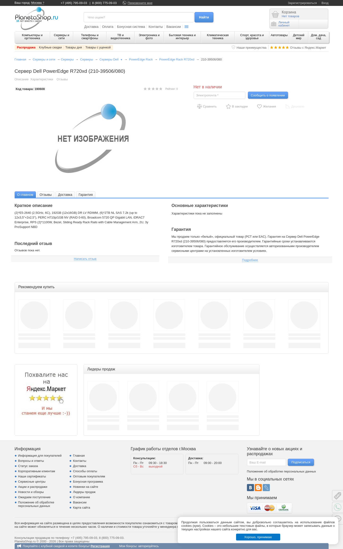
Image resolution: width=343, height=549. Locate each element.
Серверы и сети (61, 36)
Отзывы (62, 79)
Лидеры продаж (84, 492)
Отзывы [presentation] (46, 195)
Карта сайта (81, 507)
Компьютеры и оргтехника (32, 36)
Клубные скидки (50, 47)
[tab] (25, 194)
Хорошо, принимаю (258, 537)
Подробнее (250, 260)
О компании (81, 497)
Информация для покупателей (40, 455)
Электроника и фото (149, 36)
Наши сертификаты (32, 476)
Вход (325, 3)
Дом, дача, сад (318, 36)
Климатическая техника (218, 36)
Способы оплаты (85, 471)
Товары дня (73, 47)
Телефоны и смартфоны (89, 36)
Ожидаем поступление (34, 497)
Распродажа (26, 47)
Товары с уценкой (98, 47)
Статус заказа (28, 466)
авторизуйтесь (148, 546)
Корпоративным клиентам (36, 471)
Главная (20, 59)
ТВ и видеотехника (120, 36)
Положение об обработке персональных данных (36, 504)
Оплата (107, 27)
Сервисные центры (32, 481)
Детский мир (298, 36)
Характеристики (41, 79)
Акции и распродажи (32, 487)
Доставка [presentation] (65, 195)
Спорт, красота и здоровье (252, 36)
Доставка (91, 27)
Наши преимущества (252, 47)
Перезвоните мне (140, 3)
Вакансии (173, 27)
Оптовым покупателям (89, 476)
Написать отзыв (85, 259)
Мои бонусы (127, 546)
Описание (22, 79)
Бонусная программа (88, 481)
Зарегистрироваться (302, 3)
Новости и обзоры (31, 492)
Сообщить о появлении (268, 95)
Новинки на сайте (85, 487)
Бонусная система (131, 27)
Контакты (155, 27)
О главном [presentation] (25, 195)
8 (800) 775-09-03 (104, 3)
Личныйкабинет (280, 24)
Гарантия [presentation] (86, 195)
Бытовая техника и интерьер (182, 36)
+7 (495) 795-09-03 (74, 3)
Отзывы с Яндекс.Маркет (308, 47)
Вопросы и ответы (31, 461)
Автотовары (279, 35)
